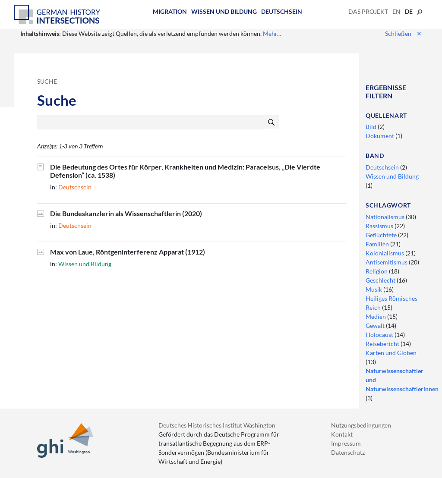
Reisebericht (383, 343)
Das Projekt (368, 11)
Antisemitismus (387, 262)
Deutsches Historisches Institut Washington (216, 425)
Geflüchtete (382, 235)
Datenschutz (348, 452)
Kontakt (342, 434)
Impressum (346, 443)
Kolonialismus (385, 253)
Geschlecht (381, 280)
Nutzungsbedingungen (361, 425)
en (396, 11)
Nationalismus (386, 216)
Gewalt (376, 325)
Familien (378, 244)
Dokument (380, 135)
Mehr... (272, 33)
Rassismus (380, 226)
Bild (372, 126)
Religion (377, 271)
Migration (170, 11)
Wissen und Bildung (224, 11)
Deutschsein (281, 11)
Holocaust (380, 334)
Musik (374, 289)
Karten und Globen (391, 352)
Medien (376, 316)
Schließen (403, 33)
